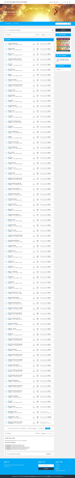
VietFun (10, 44)
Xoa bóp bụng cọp (12, 162)
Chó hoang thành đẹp (12, 147)
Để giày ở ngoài (11, 48)
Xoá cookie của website (60, 470)
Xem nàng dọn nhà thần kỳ (13, 240)
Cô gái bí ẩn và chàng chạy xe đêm (15, 235)
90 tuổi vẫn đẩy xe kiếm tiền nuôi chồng (16, 354)
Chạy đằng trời (11, 287)
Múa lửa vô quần (11, 219)
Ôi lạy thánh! (10, 100)
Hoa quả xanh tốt (11, 90)
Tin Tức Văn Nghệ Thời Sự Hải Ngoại (15, 2)
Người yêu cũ (11, 209)
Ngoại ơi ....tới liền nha (12, 271)
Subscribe (46, 468)
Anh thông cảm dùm (12, 79)
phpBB (48, 476)
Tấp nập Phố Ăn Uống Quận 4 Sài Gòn (16, 339)
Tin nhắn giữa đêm (12, 245)
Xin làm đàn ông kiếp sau (13, 380)
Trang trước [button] (43, 34)
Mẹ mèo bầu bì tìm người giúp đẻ (15, 313)
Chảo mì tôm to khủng (12, 323)
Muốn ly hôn (10, 256)
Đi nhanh (10, 136)
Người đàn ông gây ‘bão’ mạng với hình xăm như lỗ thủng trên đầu (22, 421)
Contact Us (58, 464)
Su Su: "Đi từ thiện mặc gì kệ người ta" (16, 370)
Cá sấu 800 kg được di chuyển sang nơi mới (17, 385)
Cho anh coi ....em (12, 167)
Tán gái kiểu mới (11, 173)
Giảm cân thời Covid (12, 204)
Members (57, 468)
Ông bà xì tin (10, 333)
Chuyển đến (49, 453)
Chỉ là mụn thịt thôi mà (12, 43)
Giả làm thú (10, 401)
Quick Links (8, 23)
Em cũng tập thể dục (12, 105)
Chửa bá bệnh (11, 281)
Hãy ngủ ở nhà (11, 110)
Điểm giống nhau (11, 95)
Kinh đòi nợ (10, 157)
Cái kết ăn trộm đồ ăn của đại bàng (15, 359)
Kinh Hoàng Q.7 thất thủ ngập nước (15, 344)
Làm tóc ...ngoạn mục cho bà (14, 318)
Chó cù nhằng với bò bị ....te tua (14, 292)
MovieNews (11, 412)
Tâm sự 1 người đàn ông (13, 131)
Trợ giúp (16, 23)
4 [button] (50, 34)
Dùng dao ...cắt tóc (12, 328)
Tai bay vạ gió (11, 261)
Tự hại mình (10, 116)
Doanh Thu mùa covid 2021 (14, 188)
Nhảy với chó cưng (12, 230)
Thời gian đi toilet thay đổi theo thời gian (16, 84)
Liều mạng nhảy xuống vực (13, 364)
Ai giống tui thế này (12, 224)
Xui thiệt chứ (10, 126)
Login (51, 2)
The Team (57, 466)
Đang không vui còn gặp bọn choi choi (16, 178)
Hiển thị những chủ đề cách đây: (17, 428)
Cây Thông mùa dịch (12, 198)
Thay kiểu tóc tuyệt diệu (13, 396)
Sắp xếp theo (32, 428)
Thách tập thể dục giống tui (14, 214)
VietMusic (11, 417)
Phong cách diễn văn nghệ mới (14, 183)
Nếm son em (10, 53)
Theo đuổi (10, 64)
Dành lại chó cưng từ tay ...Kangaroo (16, 307)
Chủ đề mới (8, 34)
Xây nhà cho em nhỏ (12, 411)
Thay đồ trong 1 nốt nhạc (13, 141)
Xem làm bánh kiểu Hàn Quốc (14, 302)
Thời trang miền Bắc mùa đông (14, 58)
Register (56, 2)
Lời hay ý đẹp (11, 266)
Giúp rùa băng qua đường (13, 297)
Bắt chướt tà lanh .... (12, 406)
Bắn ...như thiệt (11, 152)
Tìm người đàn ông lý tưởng (14, 193)
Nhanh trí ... (10, 74)
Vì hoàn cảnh (10, 276)
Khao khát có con (11, 250)
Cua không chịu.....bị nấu (13, 416)
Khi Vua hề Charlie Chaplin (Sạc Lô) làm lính (17, 390)
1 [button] (46, 34)
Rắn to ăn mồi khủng (12, 349)
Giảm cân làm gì (11, 69)
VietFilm (10, 350)
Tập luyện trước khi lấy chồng (14, 121)
